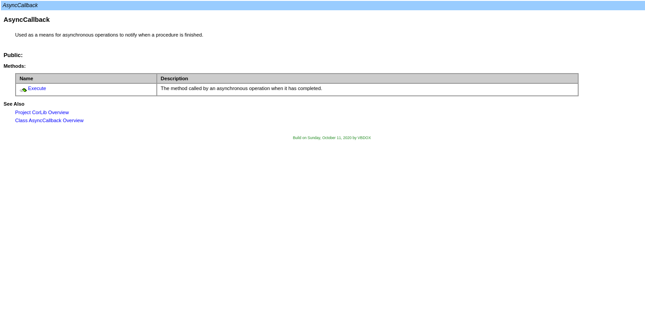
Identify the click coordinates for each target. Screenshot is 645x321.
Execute (37, 88)
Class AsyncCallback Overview (49, 120)
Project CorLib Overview (42, 112)
